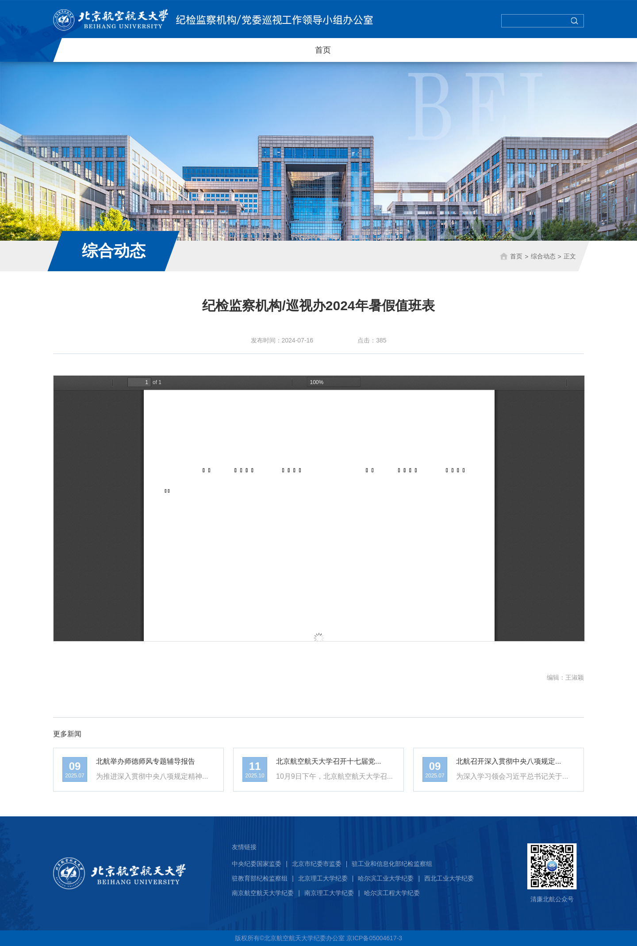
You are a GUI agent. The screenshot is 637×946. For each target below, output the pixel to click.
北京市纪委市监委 (317, 863)
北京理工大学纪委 (323, 878)
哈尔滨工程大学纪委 (392, 892)
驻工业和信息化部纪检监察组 (392, 863)
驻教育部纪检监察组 (260, 878)
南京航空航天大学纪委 (263, 892)
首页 (323, 50)
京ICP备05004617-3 (374, 938)
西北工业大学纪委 (449, 878)
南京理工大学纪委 (329, 892)
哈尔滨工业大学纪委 (386, 878)
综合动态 (542, 255)
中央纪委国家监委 (256, 863)
